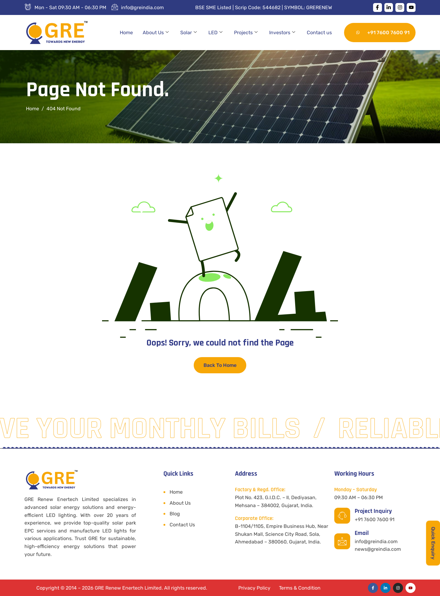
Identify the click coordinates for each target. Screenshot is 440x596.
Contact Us (182, 525)
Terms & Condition (300, 588)
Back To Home (220, 365)
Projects (246, 33)
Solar (188, 33)
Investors (282, 33)
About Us (156, 33)
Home (126, 32)
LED (215, 33)
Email (362, 533)
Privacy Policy (254, 588)
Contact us (319, 32)
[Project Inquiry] (342, 516)
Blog (175, 514)
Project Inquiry (373, 511)
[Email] (342, 541)
